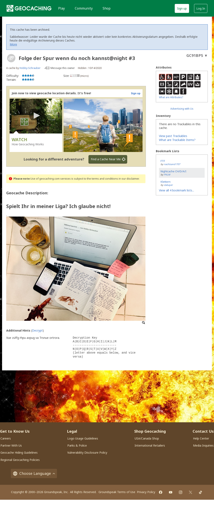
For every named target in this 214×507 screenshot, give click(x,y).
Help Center (201, 438)
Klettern (166, 182)
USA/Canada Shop (147, 438)
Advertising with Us (181, 108)
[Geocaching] (29, 8)
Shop (107, 8)
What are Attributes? (171, 97)
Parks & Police (77, 445)
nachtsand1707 (172, 164)
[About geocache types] (11, 58)
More (13, 44)
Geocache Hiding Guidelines (19, 452)
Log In (200, 8)
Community (84, 8)
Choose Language (34, 473)
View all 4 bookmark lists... (176, 190)
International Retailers (150, 445)
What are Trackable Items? (177, 140)
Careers (5, 438)
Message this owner (62, 68)
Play (61, 8)
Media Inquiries (203, 445)
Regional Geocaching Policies (20, 460)
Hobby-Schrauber (30, 68)
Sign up (182, 8)
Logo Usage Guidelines (82, 438)
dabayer (168, 184)
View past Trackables (173, 136)
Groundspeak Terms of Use (116, 492)
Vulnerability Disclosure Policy (87, 452)
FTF (163, 161)
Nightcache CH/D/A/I (173, 171)
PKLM (167, 174)
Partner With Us (11, 445)
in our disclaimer (129, 178)
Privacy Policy (146, 492)
